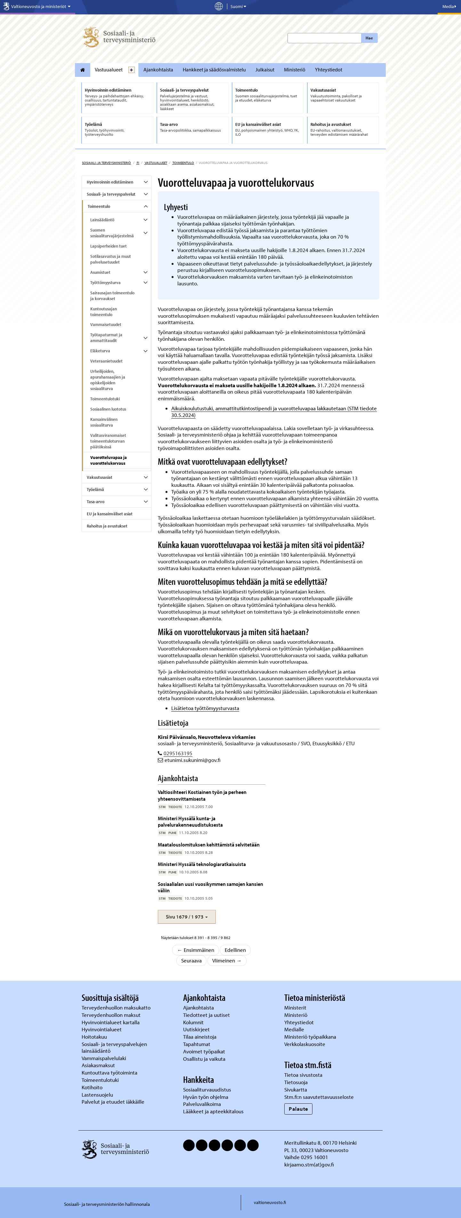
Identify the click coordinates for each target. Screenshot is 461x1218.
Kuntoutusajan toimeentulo (103, 311)
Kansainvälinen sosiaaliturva (103, 422)
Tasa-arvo (95, 501)
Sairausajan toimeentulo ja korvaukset (112, 295)
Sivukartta (295, 1089)
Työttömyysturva (105, 282)
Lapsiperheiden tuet (108, 246)
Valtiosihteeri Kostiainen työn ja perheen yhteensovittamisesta (202, 795)
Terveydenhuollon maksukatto (117, 1007)
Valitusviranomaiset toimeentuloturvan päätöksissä (108, 441)
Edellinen (235, 949)
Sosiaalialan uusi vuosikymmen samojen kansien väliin (210, 887)
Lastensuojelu (98, 1094)
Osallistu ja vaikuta (204, 1058)
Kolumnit (194, 1022)
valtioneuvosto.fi (270, 1202)
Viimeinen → (227, 960)
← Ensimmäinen (195, 949)
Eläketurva (100, 351)
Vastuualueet (109, 69)
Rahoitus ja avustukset (107, 526)
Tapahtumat (196, 1044)
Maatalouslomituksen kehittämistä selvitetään (209, 844)
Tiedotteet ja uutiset (207, 1014)
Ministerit (296, 1007)
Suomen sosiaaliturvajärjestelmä (112, 233)
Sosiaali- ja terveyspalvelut (111, 194)
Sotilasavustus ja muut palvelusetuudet (110, 259)
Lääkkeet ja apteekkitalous (213, 1111)
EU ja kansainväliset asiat (110, 514)
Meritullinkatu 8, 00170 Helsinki (320, 1142)
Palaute (298, 1108)
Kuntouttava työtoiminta (109, 1072)
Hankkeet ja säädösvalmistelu (214, 69)
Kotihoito (92, 1087)
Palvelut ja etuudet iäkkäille (113, 1101)
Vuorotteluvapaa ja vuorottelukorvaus (108, 460)
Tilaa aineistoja (199, 1036)
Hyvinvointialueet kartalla (111, 1022)
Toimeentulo (183, 162)
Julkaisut (264, 69)
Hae (369, 37)
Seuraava (191, 960)
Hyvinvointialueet (102, 1029)
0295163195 (178, 753)
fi (137, 162)
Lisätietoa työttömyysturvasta (205, 708)
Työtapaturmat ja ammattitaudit (106, 337)
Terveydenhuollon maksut (112, 1014)
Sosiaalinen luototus (108, 409)
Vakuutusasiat (99, 477)
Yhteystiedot (328, 69)
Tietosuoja (296, 1082)
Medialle (294, 1029)
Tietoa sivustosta (303, 1074)
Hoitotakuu (95, 1036)
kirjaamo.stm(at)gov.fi (309, 1164)
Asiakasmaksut (98, 1065)
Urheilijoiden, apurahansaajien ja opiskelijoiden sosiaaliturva (107, 379)
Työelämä (95, 489)
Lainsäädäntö (102, 220)
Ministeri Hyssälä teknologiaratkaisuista (202, 864)
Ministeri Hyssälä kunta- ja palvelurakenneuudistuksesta (190, 821)
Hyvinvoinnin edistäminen (110, 182)
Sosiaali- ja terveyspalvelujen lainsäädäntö (114, 1047)
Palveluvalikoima (202, 1103)
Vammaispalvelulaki (104, 1058)
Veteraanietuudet (106, 361)
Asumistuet (100, 272)
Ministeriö (294, 69)
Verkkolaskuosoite (305, 1044)
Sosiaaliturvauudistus (207, 1089)
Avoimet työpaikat (204, 1051)
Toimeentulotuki (105, 399)
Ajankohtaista (158, 69)
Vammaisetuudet (105, 324)
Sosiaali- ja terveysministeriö (106, 162)
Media (449, 6)
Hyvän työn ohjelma (205, 1096)
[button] (187, 917)
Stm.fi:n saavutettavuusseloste (319, 1096)
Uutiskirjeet (197, 1029)
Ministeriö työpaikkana (310, 1036)
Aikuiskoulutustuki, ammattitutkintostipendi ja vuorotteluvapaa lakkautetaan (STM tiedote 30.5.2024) (274, 411)
